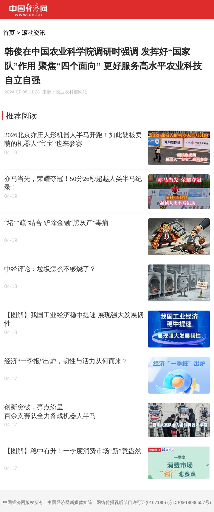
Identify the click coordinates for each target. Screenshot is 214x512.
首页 (9, 32)
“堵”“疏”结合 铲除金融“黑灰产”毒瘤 (56, 222)
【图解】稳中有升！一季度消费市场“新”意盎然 (72, 451)
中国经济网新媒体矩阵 (69, 502)
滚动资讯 (34, 32)
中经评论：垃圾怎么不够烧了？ (50, 269)
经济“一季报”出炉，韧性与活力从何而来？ (66, 361)
